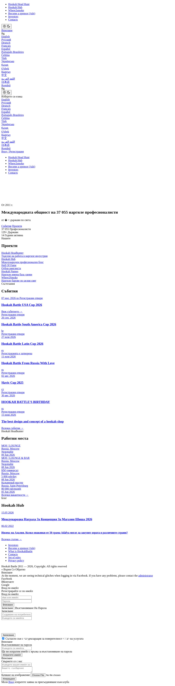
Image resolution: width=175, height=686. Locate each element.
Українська (7, 61)
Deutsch (5, 42)
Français (6, 45)
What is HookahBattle (20, 551)
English (5, 36)
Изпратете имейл (12, 655)
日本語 (5, 82)
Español (5, 48)
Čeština (5, 55)
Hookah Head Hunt (18, 4)
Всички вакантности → (15, 494)
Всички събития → (12, 428)
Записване (8, 635)
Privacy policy (16, 560)
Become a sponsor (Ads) (21, 13)
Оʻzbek (5, 68)
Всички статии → (11, 539)
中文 (4, 75)
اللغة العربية (8, 78)
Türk (4, 58)
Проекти (17, 226)
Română (5, 85)
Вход (11, 683)
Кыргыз (5, 71)
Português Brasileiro (12, 52)
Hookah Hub (15, 7)
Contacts (13, 19)
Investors (13, 16)
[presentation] (23, 625)
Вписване (6, 30)
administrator (145, 575)
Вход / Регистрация (12, 151)
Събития (6, 226)
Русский (6, 39)
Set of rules (14, 557)
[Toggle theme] (6, 26)
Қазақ (4, 64)
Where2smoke (16, 10)
